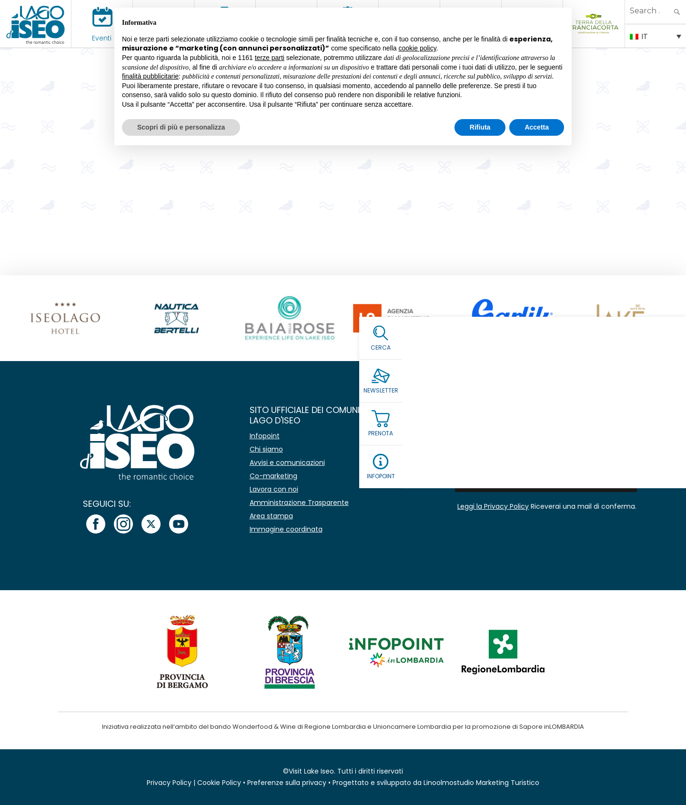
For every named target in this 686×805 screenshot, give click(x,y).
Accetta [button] (537, 127)
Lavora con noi (274, 489)
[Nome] (546, 437)
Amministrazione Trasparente (299, 502)
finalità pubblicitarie (150, 76)
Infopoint (265, 436)
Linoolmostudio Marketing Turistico (481, 782)
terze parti (269, 57)
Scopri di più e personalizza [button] (181, 127)
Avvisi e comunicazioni (287, 462)
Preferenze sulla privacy (286, 782)
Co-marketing (273, 476)
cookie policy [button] (417, 48)
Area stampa (271, 516)
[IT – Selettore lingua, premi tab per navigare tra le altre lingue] (655, 36)
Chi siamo (266, 449)
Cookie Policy (219, 782)
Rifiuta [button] (480, 127)
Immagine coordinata (286, 529)
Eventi (101, 38)
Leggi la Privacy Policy (493, 506)
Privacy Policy (169, 782)
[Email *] (546, 459)
